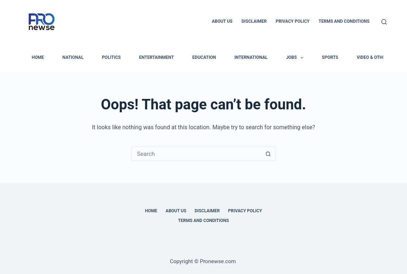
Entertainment (156, 57)
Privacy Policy (292, 21)
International (251, 57)
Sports (330, 57)
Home (151, 210)
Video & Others (374, 57)
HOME (38, 57)
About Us (222, 21)
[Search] (384, 22)
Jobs (296, 57)
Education (204, 57)
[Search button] (268, 154)
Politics (111, 57)
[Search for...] (196, 154)
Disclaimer (254, 21)
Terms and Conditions (344, 21)
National (72, 57)
